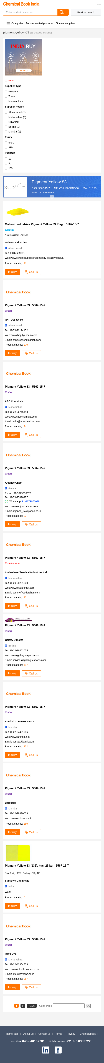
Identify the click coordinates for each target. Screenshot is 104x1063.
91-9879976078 (30, 501)
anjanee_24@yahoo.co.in (26, 511)
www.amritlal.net (20, 736)
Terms (58, 1033)
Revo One (10, 953)
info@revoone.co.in (23, 974)
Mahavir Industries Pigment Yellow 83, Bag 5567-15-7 (42, 224)
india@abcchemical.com (26, 421)
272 (26, 746)
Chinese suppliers (65, 23)
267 (26, 978)
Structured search (85, 12)
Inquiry (12, 271)
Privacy (71, 1033)
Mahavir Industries (16, 242)
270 (26, 344)
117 (26, 664)
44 (25, 426)
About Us (28, 1033)
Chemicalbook (88, 1033)
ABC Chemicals (14, 401)
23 (25, 515)
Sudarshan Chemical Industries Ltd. (26, 572)
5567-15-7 (44, 188)
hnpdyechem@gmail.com (26, 339)
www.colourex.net (21, 818)
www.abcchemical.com (24, 416)
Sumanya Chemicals (17, 880)
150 (26, 823)
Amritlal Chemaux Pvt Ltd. (20, 721)
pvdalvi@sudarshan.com (26, 592)
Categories (17, 23)
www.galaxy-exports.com (25, 655)
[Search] (63, 12)
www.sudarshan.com (22, 587)
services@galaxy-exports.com (29, 660)
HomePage (12, 1033)
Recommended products (39, 23)
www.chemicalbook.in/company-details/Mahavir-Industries (43, 257)
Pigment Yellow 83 (49, 181)
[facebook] (58, 1050)
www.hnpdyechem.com (24, 335)
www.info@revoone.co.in (25, 969)
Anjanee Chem (13, 482)
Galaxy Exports (14, 640)
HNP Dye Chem (14, 319)
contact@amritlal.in (23, 741)
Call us (31, 272)
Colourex (10, 802)
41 (25, 263)
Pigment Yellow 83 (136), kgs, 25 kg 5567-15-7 (37, 865)
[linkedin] (45, 1050)
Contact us (44, 1033)
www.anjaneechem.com (24, 506)
